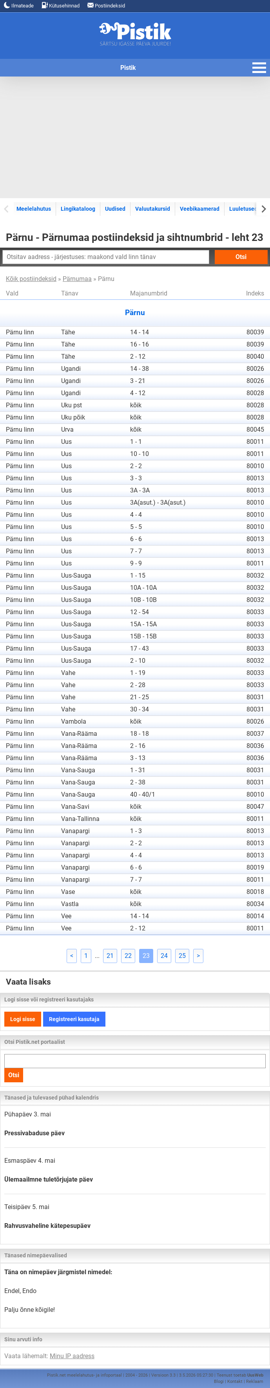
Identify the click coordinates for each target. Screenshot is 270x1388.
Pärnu (135, 312)
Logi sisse (22, 1019)
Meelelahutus (33, 209)
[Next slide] (263, 208)
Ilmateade (19, 5)
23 (146, 955)
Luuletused (243, 209)
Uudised (115, 209)
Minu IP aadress (72, 1356)
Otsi (241, 257)
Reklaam (254, 1381)
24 (164, 955)
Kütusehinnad (61, 5)
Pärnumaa (77, 279)
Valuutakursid (152, 209)
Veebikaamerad (199, 209)
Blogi (219, 1381)
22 (128, 955)
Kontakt (235, 1381)
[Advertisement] (135, 137)
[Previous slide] (7, 208)
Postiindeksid (106, 5)
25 (182, 955)
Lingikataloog (78, 209)
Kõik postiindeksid (31, 279)
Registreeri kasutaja (74, 1019)
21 (110, 955)
